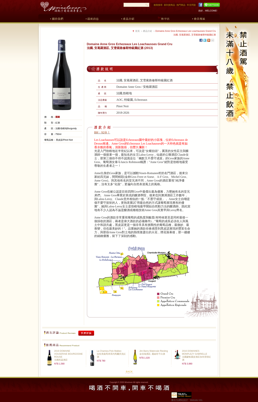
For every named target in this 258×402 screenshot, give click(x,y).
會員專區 (199, 18)
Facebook (200, 5)
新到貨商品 (169, 5)
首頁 (137, 31)
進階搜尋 (158, 5)
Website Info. (196, 400)
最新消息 (92, 18)
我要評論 (86, 333)
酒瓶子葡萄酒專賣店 (63, 7)
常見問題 (191, 5)
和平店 (163, 18)
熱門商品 (181, 5)
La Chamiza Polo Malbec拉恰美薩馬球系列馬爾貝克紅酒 (111, 354)
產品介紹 (127, 18)
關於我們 (56, 18)
